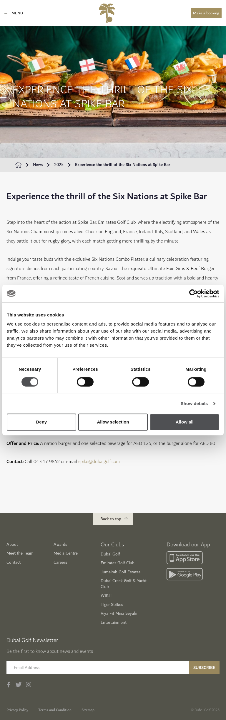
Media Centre (66, 553)
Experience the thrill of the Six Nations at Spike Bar (122, 164)
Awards (60, 544)
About (12, 544)
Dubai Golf (110, 554)
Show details (194, 403)
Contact (13, 562)
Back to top (110, 519)
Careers (60, 562)
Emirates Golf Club (117, 563)
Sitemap (88, 710)
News (38, 164)
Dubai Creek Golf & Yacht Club (124, 583)
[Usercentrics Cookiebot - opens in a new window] (193, 293)
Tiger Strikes (112, 604)
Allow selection (113, 421)
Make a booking (206, 13)
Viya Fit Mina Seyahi (119, 613)
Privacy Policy (17, 710)
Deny (41, 421)
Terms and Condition (55, 710)
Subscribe (204, 667)
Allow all (185, 421)
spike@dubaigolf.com (99, 462)
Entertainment (114, 622)
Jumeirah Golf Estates (120, 572)
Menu (13, 13)
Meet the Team (20, 553)
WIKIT (106, 595)
